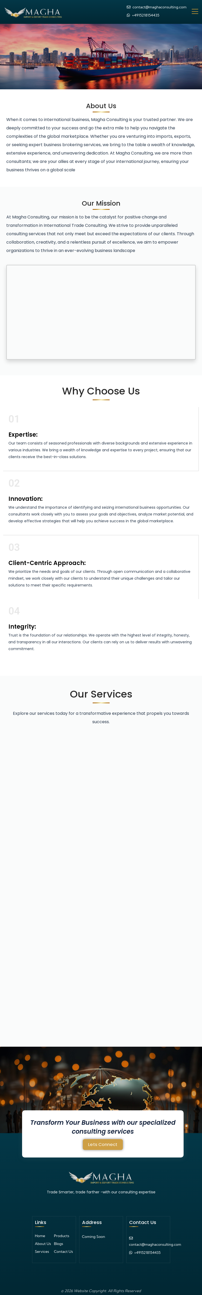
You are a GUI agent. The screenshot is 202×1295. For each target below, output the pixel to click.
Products (61, 1233)
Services (42, 1249)
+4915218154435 (145, 14)
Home (40, 1233)
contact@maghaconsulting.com (159, 5)
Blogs (58, 1241)
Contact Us (63, 1249)
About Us (43, 1241)
